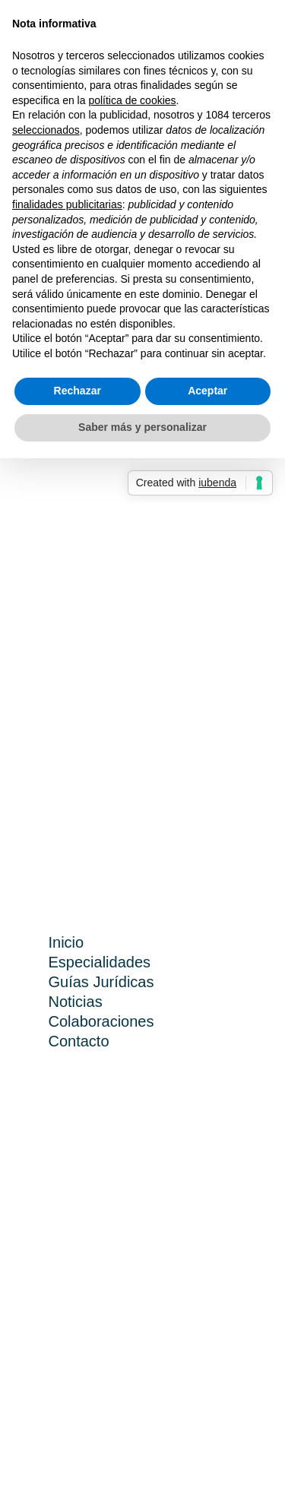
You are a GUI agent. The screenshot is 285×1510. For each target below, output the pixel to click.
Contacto (79, 1041)
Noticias (76, 1001)
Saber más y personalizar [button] (142, 427)
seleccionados (46, 130)
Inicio (66, 942)
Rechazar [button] (77, 391)
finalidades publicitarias (67, 204)
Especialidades (100, 962)
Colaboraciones (101, 1021)
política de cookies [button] (132, 100)
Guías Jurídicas (101, 981)
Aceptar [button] (207, 391)
